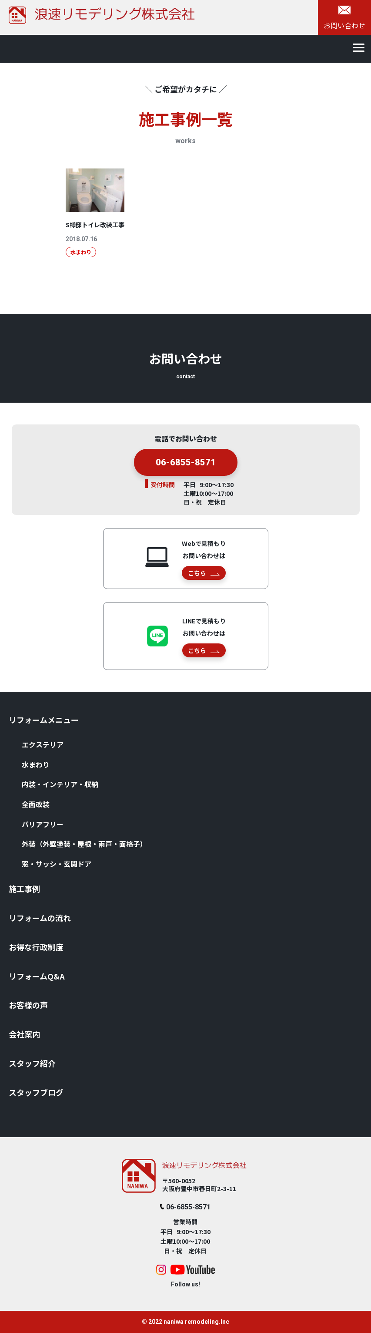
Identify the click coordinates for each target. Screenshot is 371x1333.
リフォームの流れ (40, 917)
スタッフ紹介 (32, 1063)
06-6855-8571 (185, 1207)
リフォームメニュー (44, 719)
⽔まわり (36, 764)
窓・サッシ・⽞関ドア (56, 863)
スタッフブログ (36, 1092)
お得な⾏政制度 (36, 947)
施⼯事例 (24, 888)
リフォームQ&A (37, 976)
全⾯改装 (36, 804)
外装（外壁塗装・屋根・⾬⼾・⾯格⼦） (84, 843)
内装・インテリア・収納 (60, 784)
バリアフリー (43, 824)
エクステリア (43, 744)
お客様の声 (28, 1004)
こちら (204, 573)
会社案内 (24, 1034)
